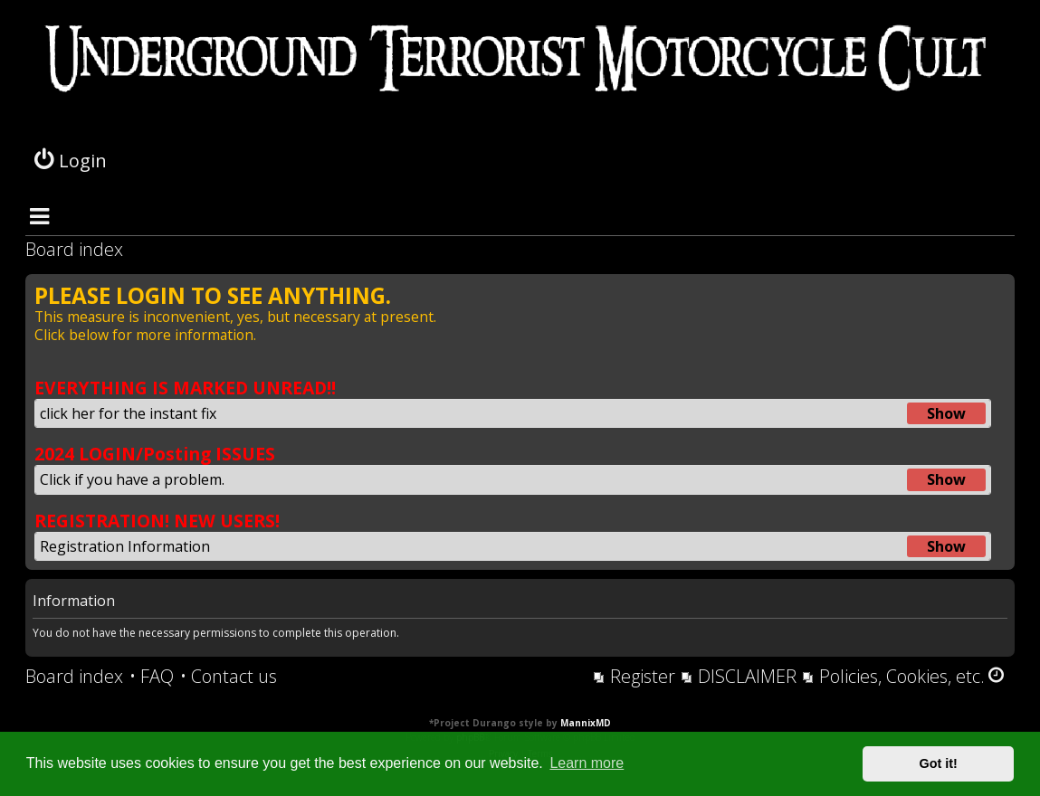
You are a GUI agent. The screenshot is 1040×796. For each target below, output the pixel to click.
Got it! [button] (939, 763)
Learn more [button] (586, 763)
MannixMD (585, 722)
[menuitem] (151, 676)
